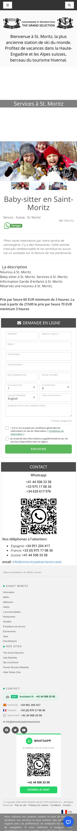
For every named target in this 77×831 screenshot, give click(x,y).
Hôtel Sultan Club (12, 672)
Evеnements (9, 631)
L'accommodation (12, 612)
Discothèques (10, 641)
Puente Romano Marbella (16, 667)
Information (8, 592)
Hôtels (6, 607)
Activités (7, 621)
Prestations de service (14, 626)
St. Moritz (34, 217)
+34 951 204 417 (30, 704)
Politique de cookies (38, 805)
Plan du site (21, 805)
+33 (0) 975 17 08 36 (32, 710)
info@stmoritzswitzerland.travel (36, 562)
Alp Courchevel (10, 662)
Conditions (56, 805)
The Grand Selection (13, 653)
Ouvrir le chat (38, 789)
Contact (67, 805)
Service (8, 217)
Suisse (20, 217)
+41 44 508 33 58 (31, 715)
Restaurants (9, 616)
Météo (6, 597)
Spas (5, 636)
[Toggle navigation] (69, 5)
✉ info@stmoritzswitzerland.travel (21, 721)
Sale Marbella (10, 657)
